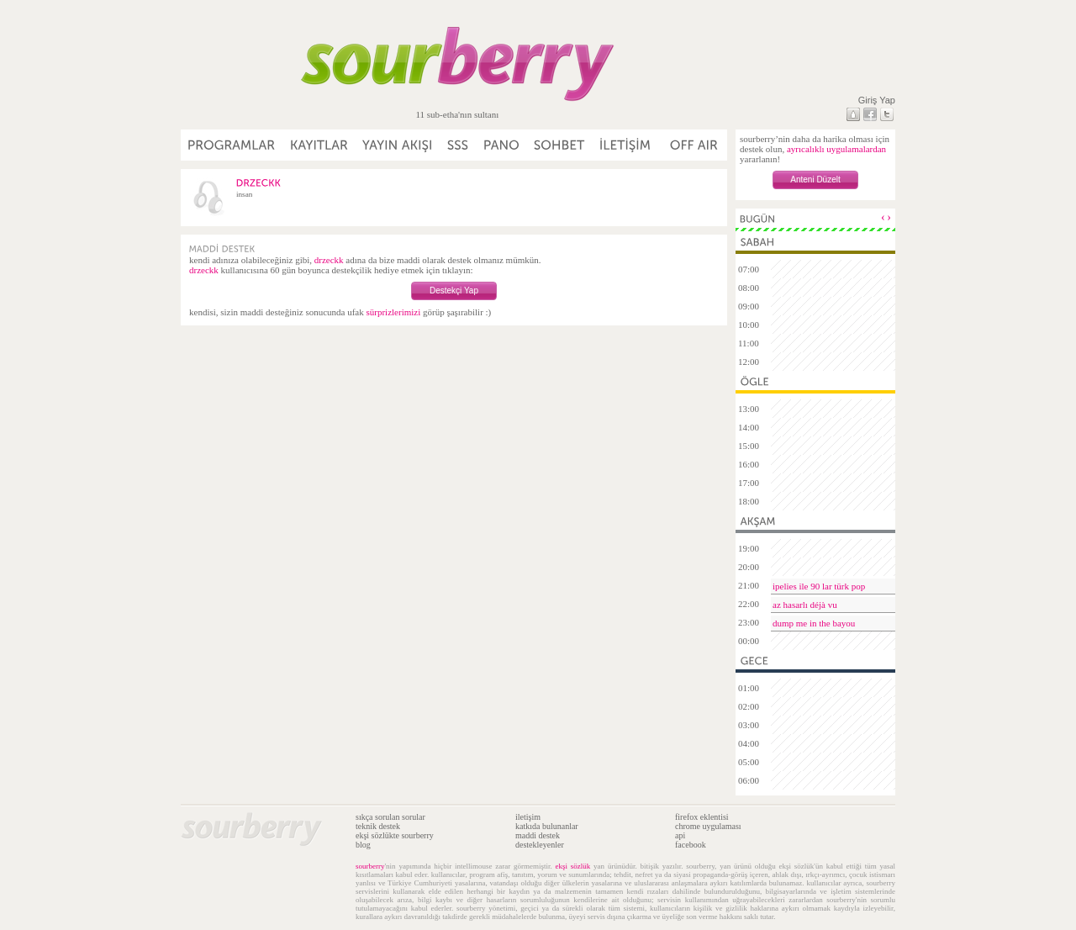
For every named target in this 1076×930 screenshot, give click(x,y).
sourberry (370, 866)
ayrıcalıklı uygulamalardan (836, 149)
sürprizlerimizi (393, 312)
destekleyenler (539, 844)
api (680, 835)
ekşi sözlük (573, 866)
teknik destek (378, 826)
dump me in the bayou (814, 623)
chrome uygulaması (708, 826)
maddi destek (537, 835)
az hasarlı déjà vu (805, 605)
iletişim (528, 817)
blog (363, 844)
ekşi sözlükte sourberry (395, 835)
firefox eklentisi (702, 817)
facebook (690, 844)
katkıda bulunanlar (546, 826)
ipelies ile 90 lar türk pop (819, 586)
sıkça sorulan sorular (390, 817)
